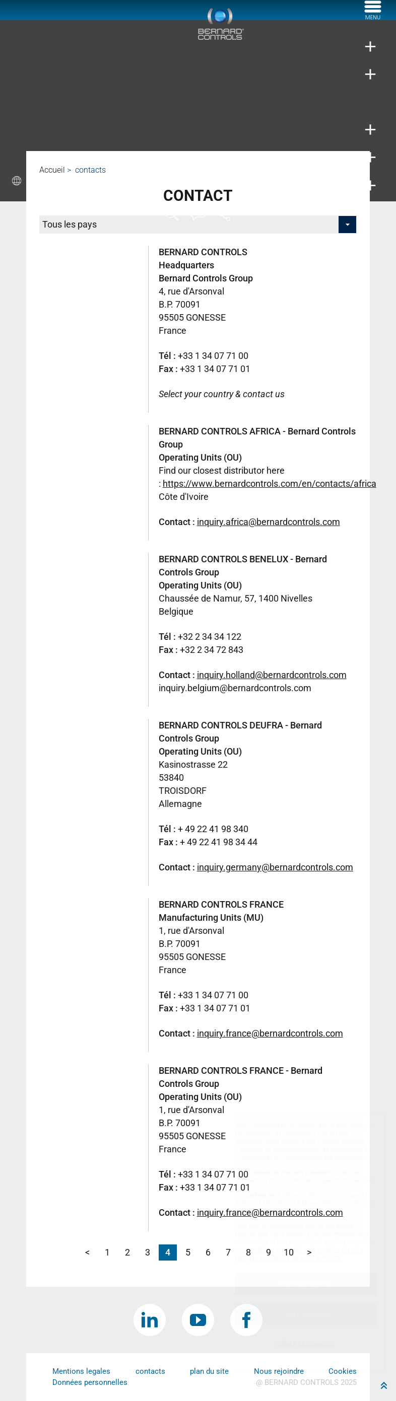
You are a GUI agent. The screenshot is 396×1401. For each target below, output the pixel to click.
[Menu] (373, 17)
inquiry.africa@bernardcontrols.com (268, 522)
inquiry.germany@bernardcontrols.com (275, 867)
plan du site (209, 1371)
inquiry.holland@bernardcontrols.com (272, 675)
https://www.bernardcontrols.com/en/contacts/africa (269, 483)
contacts (150, 1371)
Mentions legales (81, 1371)
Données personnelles (89, 1382)
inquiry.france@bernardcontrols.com (270, 1033)
